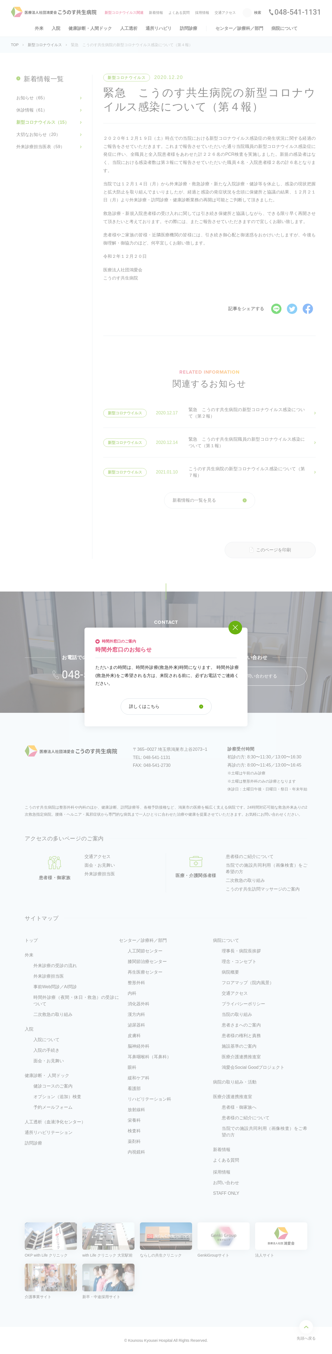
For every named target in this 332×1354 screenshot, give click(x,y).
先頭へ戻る (306, 1330)
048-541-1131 (297, 12)
